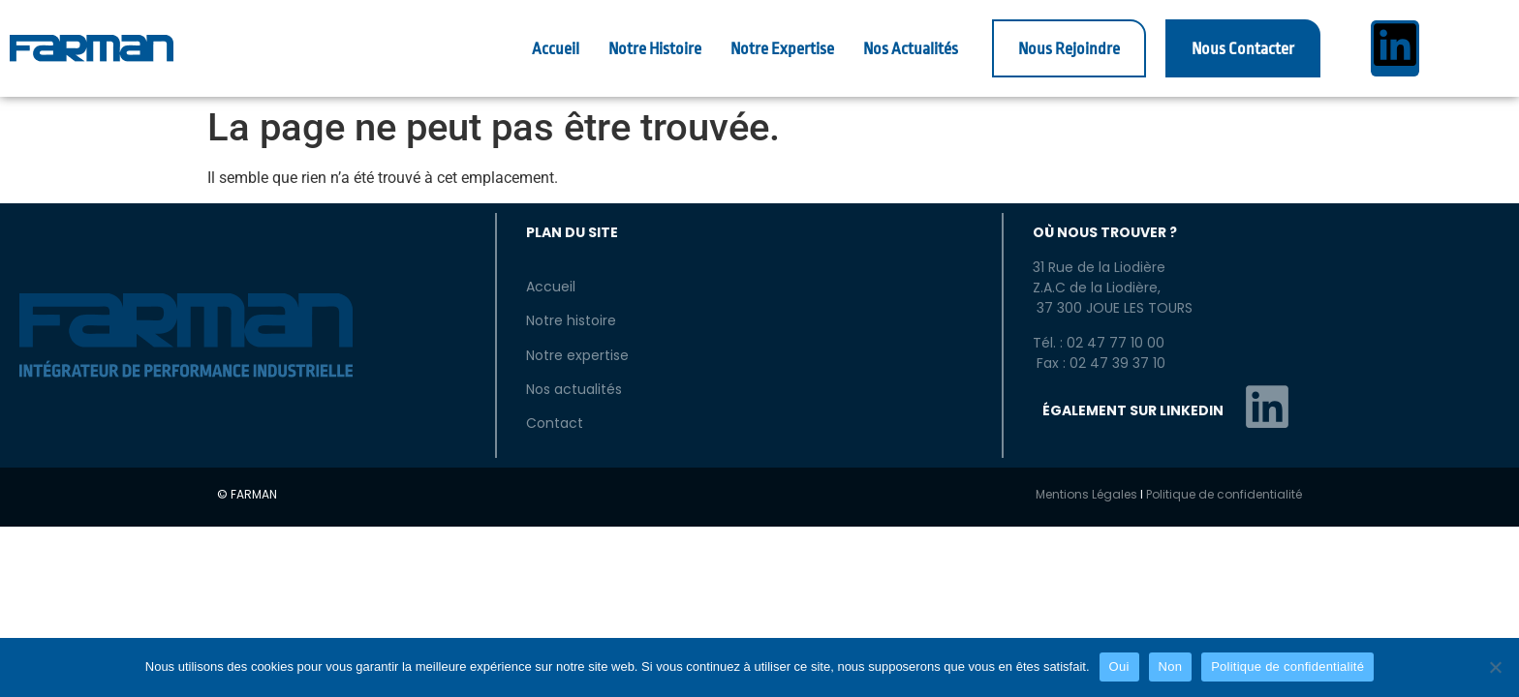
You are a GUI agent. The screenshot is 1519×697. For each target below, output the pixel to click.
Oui (1119, 666)
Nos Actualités (910, 49)
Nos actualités (574, 389)
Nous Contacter (1243, 49)
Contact (554, 423)
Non (1171, 666)
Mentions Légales (1086, 494)
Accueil (555, 49)
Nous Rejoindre (1069, 49)
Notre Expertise (782, 49)
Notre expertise (577, 355)
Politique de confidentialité (1224, 494)
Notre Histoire (654, 49)
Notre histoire (571, 320)
